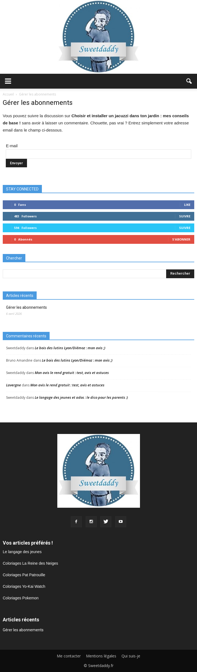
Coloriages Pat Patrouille (24, 575)
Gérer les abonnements (26, 307)
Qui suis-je (131, 656)
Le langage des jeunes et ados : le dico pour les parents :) (81, 397)
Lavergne (13, 385)
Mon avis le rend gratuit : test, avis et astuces (72, 372)
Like (187, 205)
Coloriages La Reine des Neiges (30, 563)
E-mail (12, 145)
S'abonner (181, 239)
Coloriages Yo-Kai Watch (24, 586)
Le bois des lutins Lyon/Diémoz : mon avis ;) (70, 347)
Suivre (184, 216)
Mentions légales (101, 656)
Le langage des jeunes (22, 552)
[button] (189, 81)
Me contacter (69, 656)
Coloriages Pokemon (21, 598)
